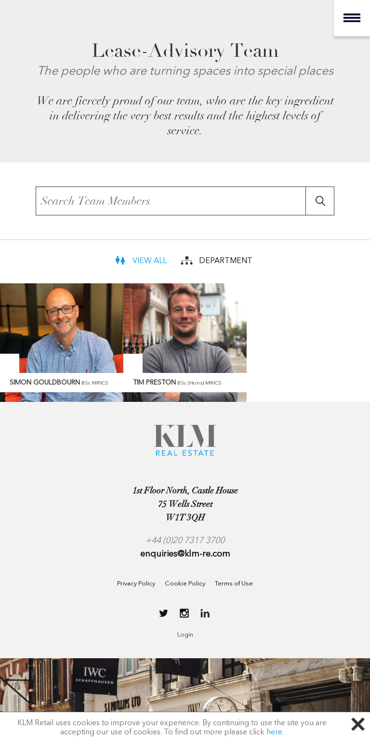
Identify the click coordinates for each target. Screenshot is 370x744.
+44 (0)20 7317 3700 (185, 540)
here (274, 732)
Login (185, 635)
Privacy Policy (136, 584)
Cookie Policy (185, 584)
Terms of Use (234, 584)
